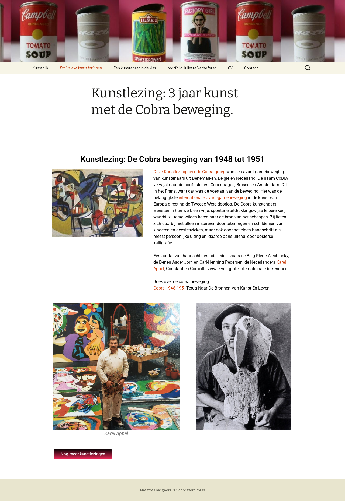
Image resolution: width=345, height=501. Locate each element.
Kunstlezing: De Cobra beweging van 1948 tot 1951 (173, 159)
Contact (251, 67)
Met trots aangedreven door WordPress (172, 490)
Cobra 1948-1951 (169, 288)
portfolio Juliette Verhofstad (192, 67)
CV (230, 67)
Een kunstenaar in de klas (134, 67)
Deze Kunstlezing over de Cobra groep (189, 171)
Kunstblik (40, 67)
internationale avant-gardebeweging (213, 197)
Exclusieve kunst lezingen (81, 67)
